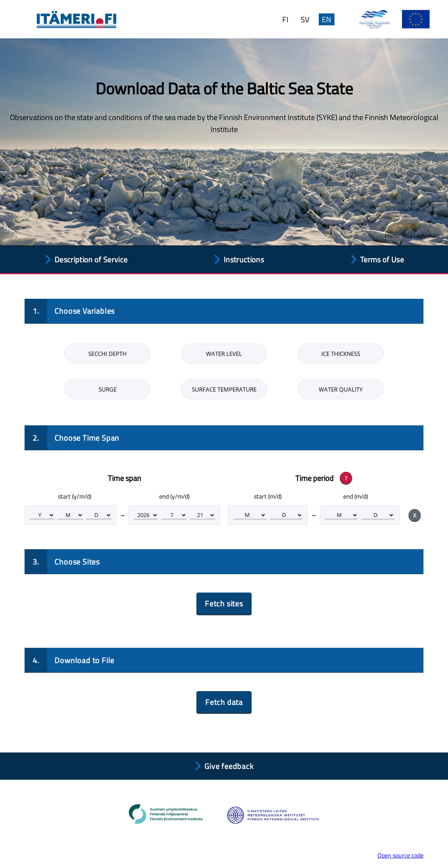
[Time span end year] (145, 515)
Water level (224, 353)
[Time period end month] (341, 515)
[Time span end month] (174, 515)
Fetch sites (224, 603)
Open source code (400, 855)
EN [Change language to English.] (326, 19)
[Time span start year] (42, 515)
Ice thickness (340, 353)
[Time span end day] (202, 515)
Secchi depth (107, 353)
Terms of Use (382, 259)
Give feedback (229, 766)
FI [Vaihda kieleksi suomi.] (285, 19)
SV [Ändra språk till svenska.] (305, 19)
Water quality (340, 389)
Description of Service (90, 259)
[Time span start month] (70, 515)
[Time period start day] (286, 515)
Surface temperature (224, 389)
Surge (108, 389)
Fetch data (224, 702)
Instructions (244, 259)
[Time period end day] (377, 515)
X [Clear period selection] (414, 515)
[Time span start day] (98, 515)
